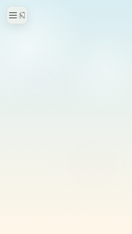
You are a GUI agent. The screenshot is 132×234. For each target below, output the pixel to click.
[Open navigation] (17, 15)
